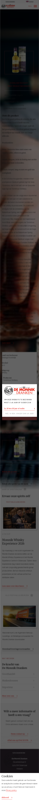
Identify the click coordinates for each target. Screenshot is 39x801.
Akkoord (5, 797)
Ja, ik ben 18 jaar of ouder (14, 409)
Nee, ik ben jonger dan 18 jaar (19, 414)
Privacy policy (11, 790)
